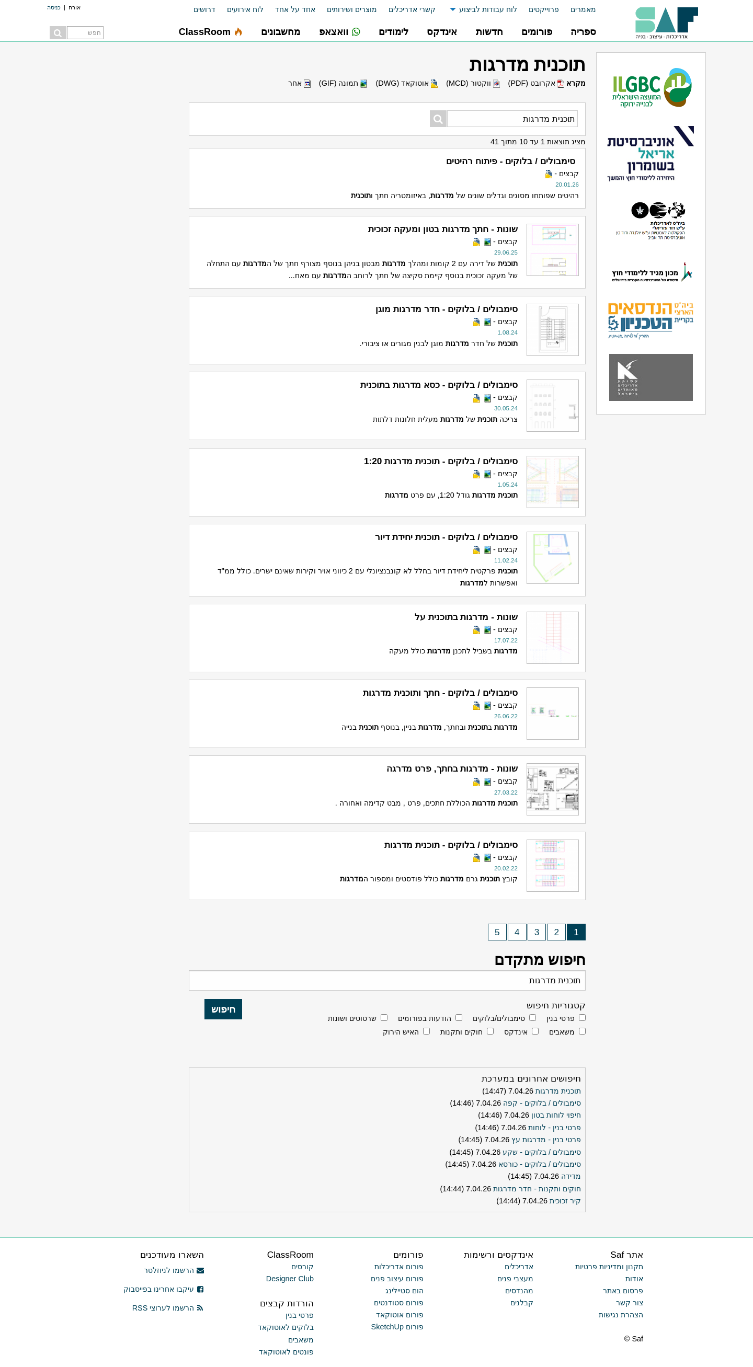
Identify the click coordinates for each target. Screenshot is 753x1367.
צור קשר (629, 1303)
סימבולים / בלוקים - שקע (542, 1152)
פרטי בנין (560, 1018)
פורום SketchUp (397, 1327)
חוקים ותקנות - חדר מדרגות (537, 1189)
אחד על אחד (295, 9)
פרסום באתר (623, 1290)
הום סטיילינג (404, 1290)
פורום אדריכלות (399, 1266)
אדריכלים (519, 1266)
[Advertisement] (104, 209)
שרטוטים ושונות (352, 1018)
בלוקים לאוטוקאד (286, 1327)
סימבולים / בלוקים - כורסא (539, 1164)
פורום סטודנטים (399, 1303)
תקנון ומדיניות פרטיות (609, 1266)
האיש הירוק (401, 1032)
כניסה (54, 7)
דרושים (204, 9)
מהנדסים (519, 1290)
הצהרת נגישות (621, 1315)
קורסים (302, 1266)
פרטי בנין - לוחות (554, 1127)
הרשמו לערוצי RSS (168, 1308)
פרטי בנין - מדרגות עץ (546, 1139)
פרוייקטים (544, 9)
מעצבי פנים (515, 1278)
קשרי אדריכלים (412, 9)
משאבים (562, 1032)
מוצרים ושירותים (352, 9)
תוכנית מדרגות (558, 1091)
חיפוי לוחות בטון (556, 1115)
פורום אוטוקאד (400, 1315)
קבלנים (521, 1303)
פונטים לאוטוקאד (286, 1352)
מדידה (571, 1176)
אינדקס (516, 1032)
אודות (634, 1278)
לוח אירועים (245, 9)
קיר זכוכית (565, 1201)
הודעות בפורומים (424, 1018)
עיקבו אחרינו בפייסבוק (163, 1289)
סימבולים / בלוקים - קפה (542, 1103)
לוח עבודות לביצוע (488, 9)
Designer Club (290, 1278)
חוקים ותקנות (461, 1032)
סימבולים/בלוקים (499, 1018)
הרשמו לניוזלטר (174, 1270)
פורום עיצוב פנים (397, 1278)
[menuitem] (577, 9)
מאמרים (583, 9)
